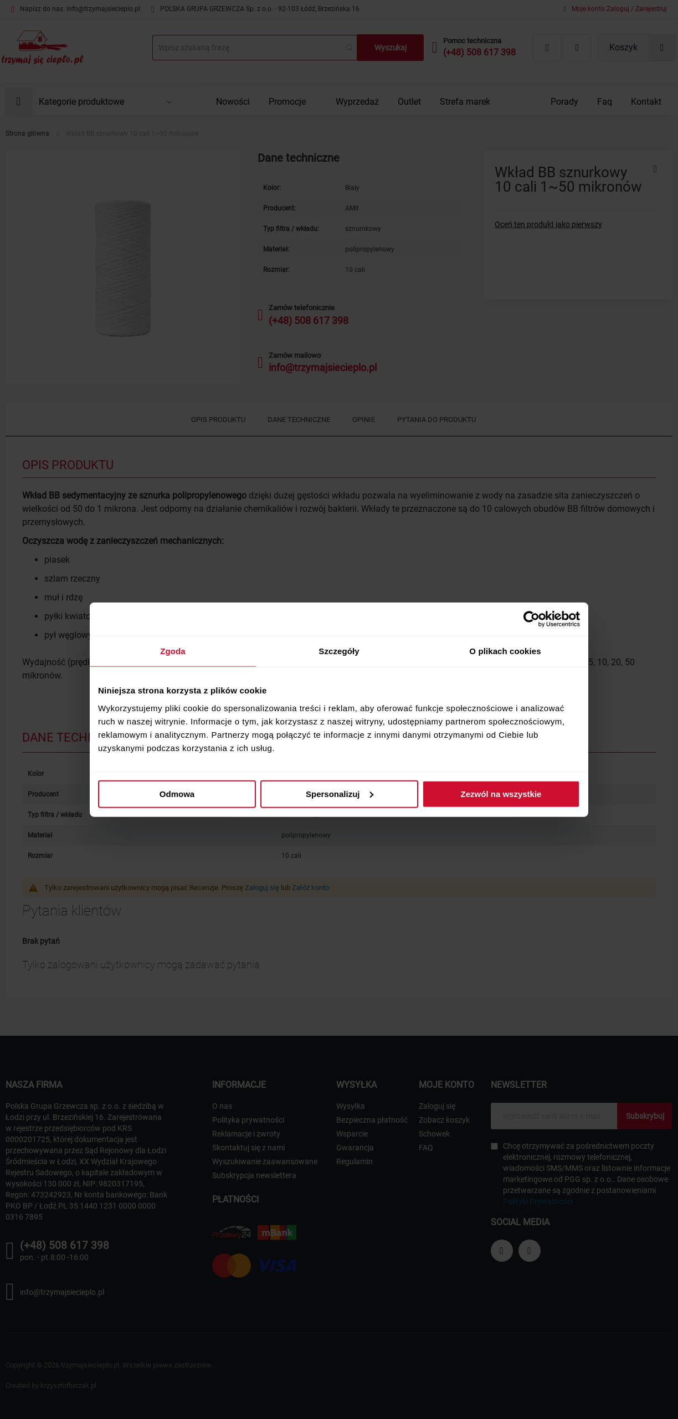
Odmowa (177, 793)
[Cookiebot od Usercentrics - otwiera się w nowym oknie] (531, 619)
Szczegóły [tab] (339, 651)
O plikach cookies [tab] (505, 651)
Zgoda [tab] (173, 651)
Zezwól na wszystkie (501, 793)
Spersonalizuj (339, 793)
